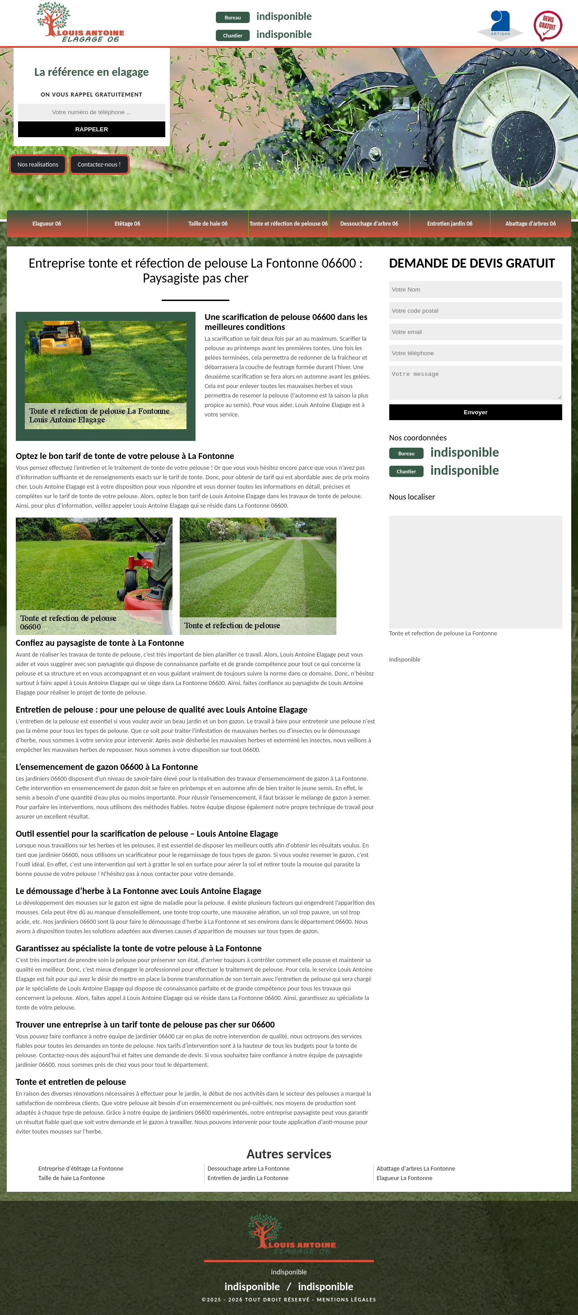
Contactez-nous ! (99, 164)
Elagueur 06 (47, 223)
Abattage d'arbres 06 (531, 223)
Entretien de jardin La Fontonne (248, 1178)
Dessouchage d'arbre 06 (369, 223)
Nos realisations (38, 164)
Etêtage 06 (127, 223)
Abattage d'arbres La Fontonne (416, 1168)
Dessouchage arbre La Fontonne (249, 1168)
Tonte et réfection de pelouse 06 (289, 223)
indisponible (284, 16)
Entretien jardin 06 (449, 223)
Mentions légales (347, 1299)
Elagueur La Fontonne (404, 1178)
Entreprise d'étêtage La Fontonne (80, 1168)
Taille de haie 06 (208, 223)
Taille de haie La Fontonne (71, 1178)
